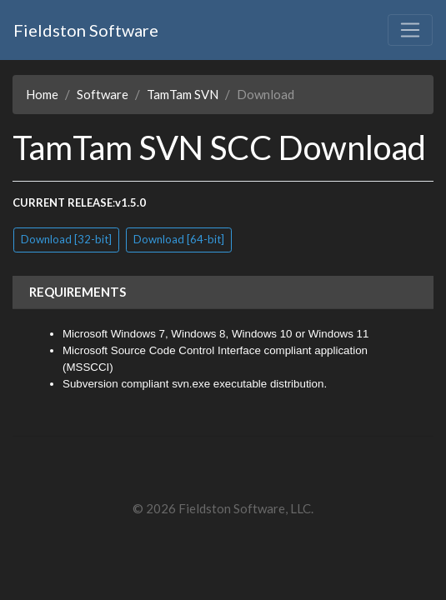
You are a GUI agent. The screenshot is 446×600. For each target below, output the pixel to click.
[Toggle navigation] (410, 30)
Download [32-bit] (66, 239)
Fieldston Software (85, 30)
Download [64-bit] (178, 239)
